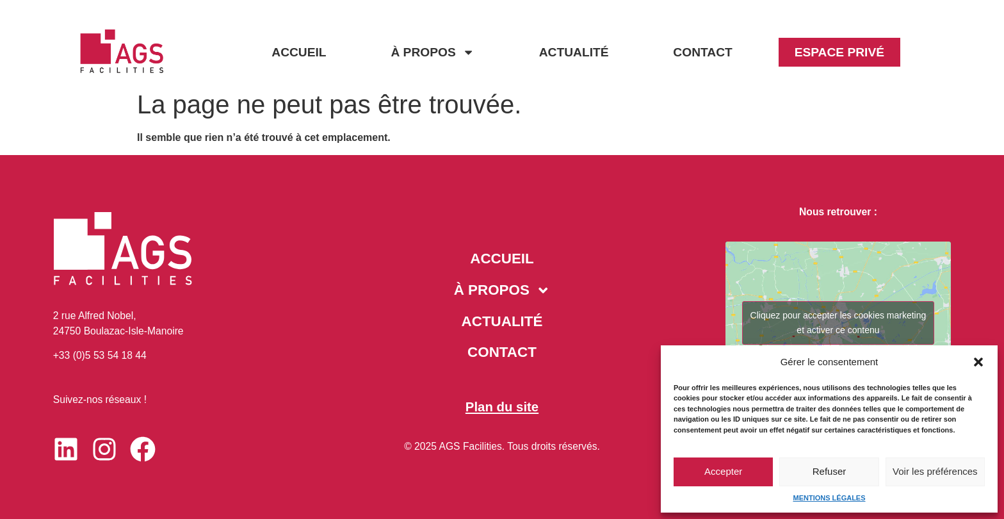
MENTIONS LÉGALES (829, 498)
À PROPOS (432, 52)
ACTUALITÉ (574, 52)
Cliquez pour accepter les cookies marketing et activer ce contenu (838, 322)
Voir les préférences (935, 471)
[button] (978, 362)
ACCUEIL (298, 52)
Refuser (829, 471)
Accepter (723, 471)
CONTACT (702, 52)
